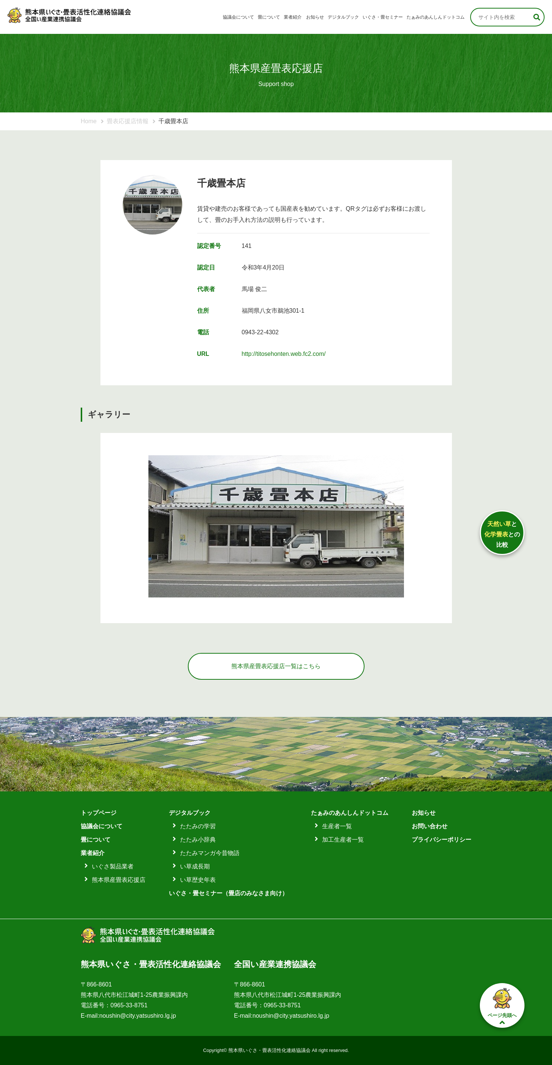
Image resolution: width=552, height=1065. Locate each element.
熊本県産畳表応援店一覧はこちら (276, 666)
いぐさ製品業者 (113, 866)
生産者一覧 (337, 826)
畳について (269, 17)
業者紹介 (293, 17)
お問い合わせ (429, 826)
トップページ (98, 813)
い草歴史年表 (198, 880)
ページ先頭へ (502, 1006)
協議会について (238, 17)
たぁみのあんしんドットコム (436, 17)
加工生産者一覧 (343, 839)
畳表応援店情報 (127, 121)
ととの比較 (502, 534)
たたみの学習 (198, 826)
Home (89, 121)
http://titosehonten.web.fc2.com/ (284, 354)
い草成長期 (195, 866)
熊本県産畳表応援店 (118, 880)
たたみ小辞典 (198, 839)
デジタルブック (343, 17)
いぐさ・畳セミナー (383, 17)
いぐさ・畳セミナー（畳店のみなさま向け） (228, 893)
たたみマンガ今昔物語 (210, 853)
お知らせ (315, 17)
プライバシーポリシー (441, 839)
